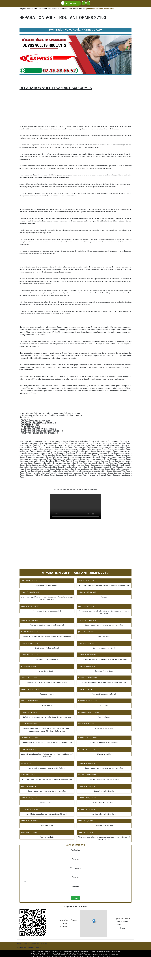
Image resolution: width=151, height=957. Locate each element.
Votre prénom (75, 868)
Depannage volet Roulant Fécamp (29, 946)
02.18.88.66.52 (57, 923)
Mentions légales (22, 943)
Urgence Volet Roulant (119, 918)
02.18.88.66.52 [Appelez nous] (70, 3)
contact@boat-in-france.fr (61, 920)
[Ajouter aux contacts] (84, 3)
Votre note (75, 877)
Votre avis (75, 886)
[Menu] (88, 3)
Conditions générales (39, 943)
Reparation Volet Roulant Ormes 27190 (75, 506)
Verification (75, 850)
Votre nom (75, 859)
